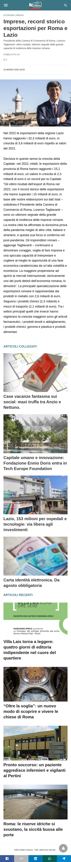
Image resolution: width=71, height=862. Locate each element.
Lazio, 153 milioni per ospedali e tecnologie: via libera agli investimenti (35, 524)
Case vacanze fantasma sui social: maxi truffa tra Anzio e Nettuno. (32, 402)
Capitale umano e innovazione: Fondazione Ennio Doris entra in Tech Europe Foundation (35, 463)
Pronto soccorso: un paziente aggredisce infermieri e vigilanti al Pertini (34, 770)
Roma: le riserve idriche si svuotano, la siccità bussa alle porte (33, 829)
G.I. (5, 59)
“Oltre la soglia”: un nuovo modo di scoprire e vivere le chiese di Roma (30, 711)
